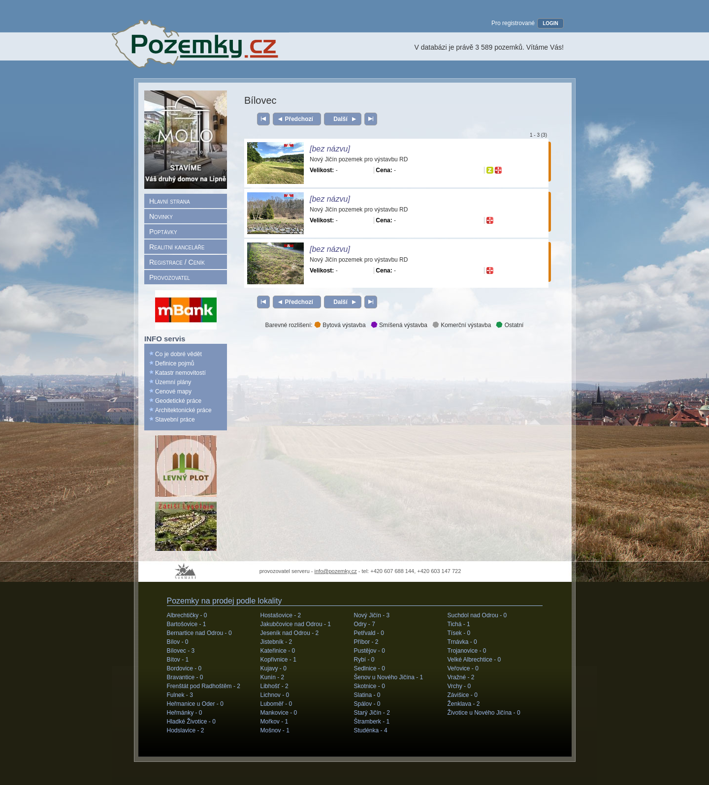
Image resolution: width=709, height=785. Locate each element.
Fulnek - (180, 695)
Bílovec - (181, 650)
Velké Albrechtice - (474, 659)
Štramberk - (372, 721)
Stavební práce (175, 419)
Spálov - (367, 703)
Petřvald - (369, 633)
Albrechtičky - (187, 615)
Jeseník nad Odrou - (289, 633)
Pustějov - (369, 650)
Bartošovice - (186, 624)
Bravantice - (185, 677)
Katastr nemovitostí (180, 372)
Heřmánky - (184, 712)
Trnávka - (462, 641)
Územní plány (173, 382)
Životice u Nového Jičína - (484, 712)
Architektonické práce (183, 410)
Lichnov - (275, 695)
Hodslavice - (185, 730)
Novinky (161, 216)
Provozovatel (169, 277)
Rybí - (364, 659)
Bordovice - (184, 668)
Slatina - (367, 695)
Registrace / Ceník (177, 262)
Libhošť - (274, 686)
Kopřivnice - (278, 659)
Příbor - (366, 641)
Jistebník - (276, 641)
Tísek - (459, 633)
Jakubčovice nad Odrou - (295, 624)
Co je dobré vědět (178, 354)
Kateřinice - (277, 650)
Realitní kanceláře (176, 247)
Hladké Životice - (191, 721)
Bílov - (178, 641)
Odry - (364, 624)
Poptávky (163, 232)
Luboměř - (276, 703)
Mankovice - (278, 712)
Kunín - (272, 677)
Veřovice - (463, 668)
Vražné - (461, 677)
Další (340, 119)
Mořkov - (274, 721)
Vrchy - (459, 686)
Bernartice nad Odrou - (199, 633)
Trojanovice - (467, 650)
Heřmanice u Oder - (195, 703)
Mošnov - (275, 730)
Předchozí (299, 119)
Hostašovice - (280, 615)
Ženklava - (464, 703)
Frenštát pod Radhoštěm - (203, 686)
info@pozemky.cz (336, 571)
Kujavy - (273, 668)
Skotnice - (369, 686)
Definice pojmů (174, 363)
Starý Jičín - (372, 712)
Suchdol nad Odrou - (477, 615)
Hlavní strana (169, 201)
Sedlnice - (369, 668)
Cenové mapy (173, 391)
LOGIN (550, 23)
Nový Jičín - (372, 615)
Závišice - (463, 695)
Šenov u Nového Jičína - (388, 677)
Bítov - (178, 659)
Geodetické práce (178, 400)
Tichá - (459, 624)
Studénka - (370, 730)
